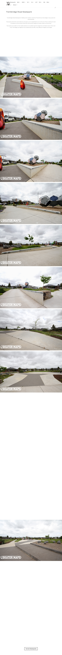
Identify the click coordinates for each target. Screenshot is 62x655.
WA (44, 2)
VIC (28, 2)
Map (7, 2)
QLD (18, 2)
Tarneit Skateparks (31, 648)
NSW (23, 2)
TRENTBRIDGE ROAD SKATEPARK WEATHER (31, 52)
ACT (36, 2)
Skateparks (13, 2)
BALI (48, 2)
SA (32, 2)
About (14, 4)
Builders (8, 4)
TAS (40, 2)
